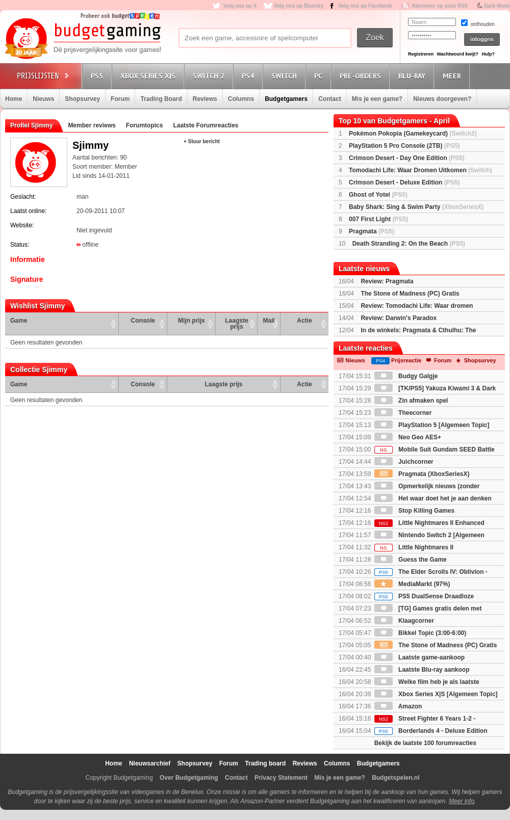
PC (319, 76)
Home (13, 98)
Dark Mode (497, 6)
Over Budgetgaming (189, 777)
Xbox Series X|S (149, 76)
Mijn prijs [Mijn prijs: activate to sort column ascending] (191, 320)
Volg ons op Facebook (365, 6)
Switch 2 (210, 76)
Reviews (205, 98)
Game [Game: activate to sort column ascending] (18, 320)
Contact (329, 98)
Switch (285, 76)
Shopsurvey (82, 98)
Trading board (265, 763)
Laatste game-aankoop (419, 657)
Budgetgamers (286, 98)
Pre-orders (362, 76)
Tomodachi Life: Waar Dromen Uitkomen (420, 170)
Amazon (398, 706)
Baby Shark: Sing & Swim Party (416, 206)
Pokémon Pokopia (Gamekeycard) (413, 133)
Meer (453, 76)
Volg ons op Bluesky (299, 6)
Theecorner (403, 412)
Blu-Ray (413, 76)
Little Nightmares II (413, 547)
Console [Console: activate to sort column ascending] (143, 320)
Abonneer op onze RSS (440, 6)
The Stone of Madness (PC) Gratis (410, 293)
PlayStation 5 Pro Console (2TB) (404, 145)
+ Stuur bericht (202, 141)
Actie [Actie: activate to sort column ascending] (304, 320)
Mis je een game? (377, 98)
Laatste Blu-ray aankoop (422, 669)
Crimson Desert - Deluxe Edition (404, 182)
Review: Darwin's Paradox (399, 318)
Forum (120, 98)
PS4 (249, 76)
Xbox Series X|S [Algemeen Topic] (436, 694)
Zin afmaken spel (411, 400)
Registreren (421, 54)
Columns (241, 98)
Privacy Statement (281, 777)
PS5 (98, 76)
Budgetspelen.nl (395, 777)
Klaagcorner (404, 620)
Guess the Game (410, 559)
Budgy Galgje (406, 376)
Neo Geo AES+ (407, 437)
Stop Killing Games (414, 510)
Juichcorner (404, 461)
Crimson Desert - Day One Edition (407, 158)
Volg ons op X (240, 6)
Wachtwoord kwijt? (457, 54)
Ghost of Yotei (378, 194)
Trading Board (161, 98)
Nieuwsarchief (149, 763)
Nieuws (43, 98)
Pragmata (371, 231)
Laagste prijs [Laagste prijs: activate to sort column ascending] (236, 323)
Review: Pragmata (387, 281)
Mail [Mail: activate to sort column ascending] (269, 320)
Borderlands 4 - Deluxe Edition (431, 730)
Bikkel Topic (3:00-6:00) (420, 633)
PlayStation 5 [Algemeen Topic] (432, 425)
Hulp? (488, 54)
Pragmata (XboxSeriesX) (422, 474)
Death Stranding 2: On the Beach (408, 243)
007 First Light (378, 219)
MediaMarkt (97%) (412, 584)
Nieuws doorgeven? (442, 98)
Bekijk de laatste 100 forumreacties (425, 743)
